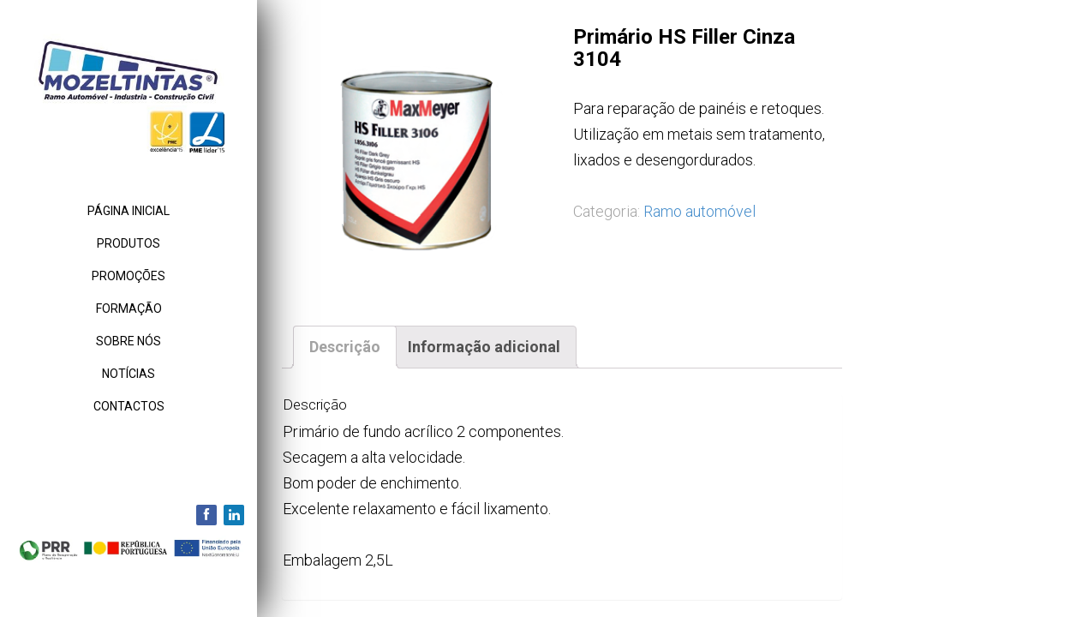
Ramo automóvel (699, 211)
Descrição (344, 347)
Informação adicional (484, 347)
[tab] (345, 347)
